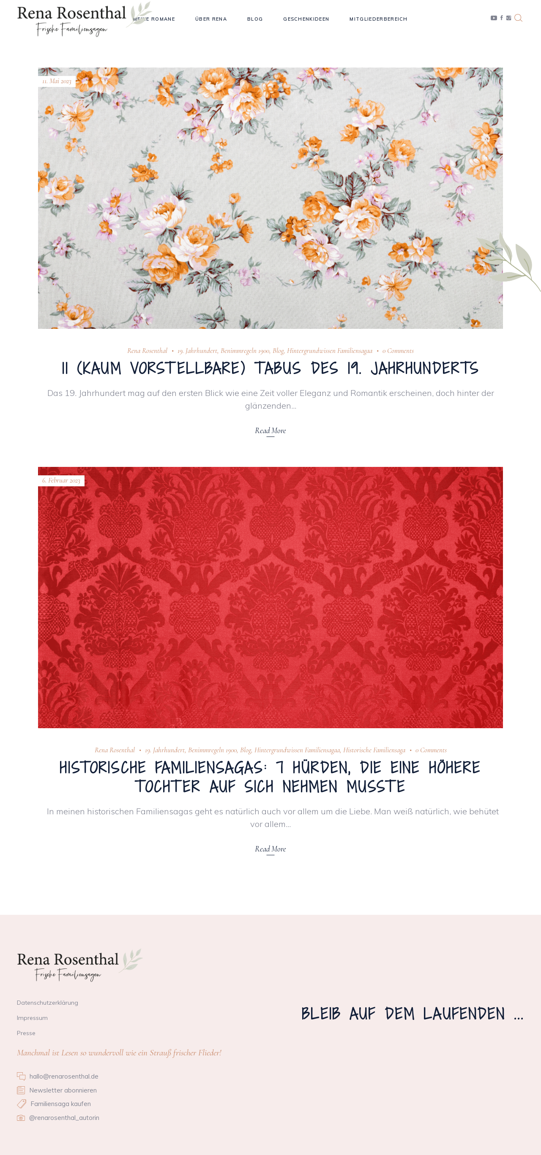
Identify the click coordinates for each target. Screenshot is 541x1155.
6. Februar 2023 (61, 480)
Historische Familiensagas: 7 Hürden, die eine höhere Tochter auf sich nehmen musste (270, 777)
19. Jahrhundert (197, 350)
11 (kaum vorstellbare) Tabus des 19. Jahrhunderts (271, 368)
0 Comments (398, 350)
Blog (278, 350)
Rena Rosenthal (147, 350)
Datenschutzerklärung (47, 1002)
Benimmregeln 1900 (245, 350)
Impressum (32, 1018)
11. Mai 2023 (56, 80)
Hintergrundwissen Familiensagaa (329, 350)
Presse (26, 1033)
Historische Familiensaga (374, 750)
